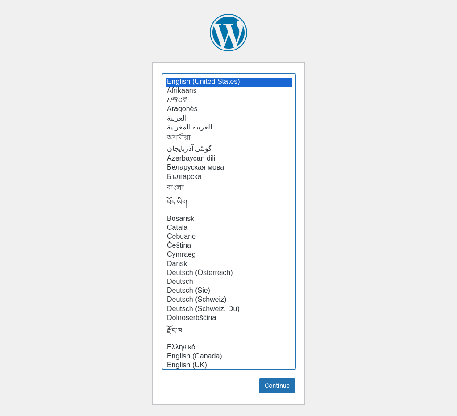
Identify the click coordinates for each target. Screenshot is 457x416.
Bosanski (229, 219)
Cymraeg (229, 254)
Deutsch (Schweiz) (229, 299)
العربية (229, 118)
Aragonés (229, 109)
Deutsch (229, 282)
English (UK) (229, 365)
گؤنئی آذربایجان (229, 148)
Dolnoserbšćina (229, 318)
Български (229, 177)
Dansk (229, 264)
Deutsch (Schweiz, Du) (229, 309)
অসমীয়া (229, 138)
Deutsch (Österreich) (229, 273)
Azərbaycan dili (229, 158)
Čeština (229, 245)
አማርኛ (229, 100)
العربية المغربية (229, 127)
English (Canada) (229, 356)
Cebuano (229, 237)
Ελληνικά (229, 347)
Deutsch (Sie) (229, 291)
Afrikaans (229, 91)
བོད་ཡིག (229, 204)
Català (229, 228)
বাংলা (229, 188)
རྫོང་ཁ (229, 333)
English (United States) (229, 82)
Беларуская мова (229, 167)
